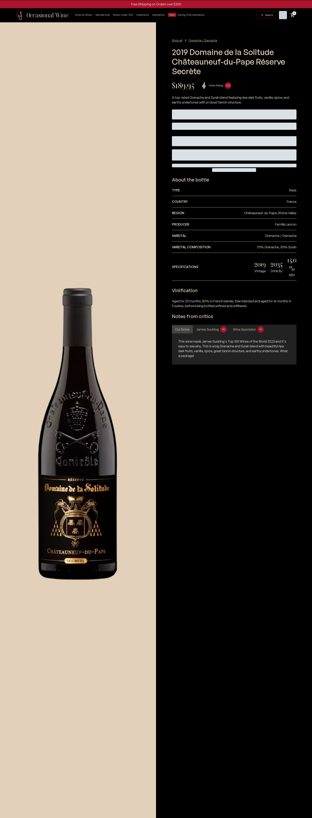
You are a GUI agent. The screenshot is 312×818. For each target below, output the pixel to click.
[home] (42, 15)
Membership (103, 14)
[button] (143, 15)
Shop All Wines (83, 14)
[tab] (182, 329)
